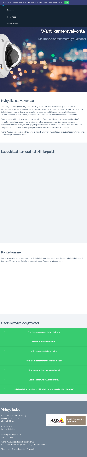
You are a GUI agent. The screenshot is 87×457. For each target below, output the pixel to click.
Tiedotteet (11, 17)
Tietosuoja (5, 449)
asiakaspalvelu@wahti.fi (11, 435)
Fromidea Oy (20, 416)
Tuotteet (10, 10)
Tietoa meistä (12, 24)
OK (67, 2)
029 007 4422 (7, 437)
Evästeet (30, 449)
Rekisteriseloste (18, 449)
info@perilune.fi (40, 445)
